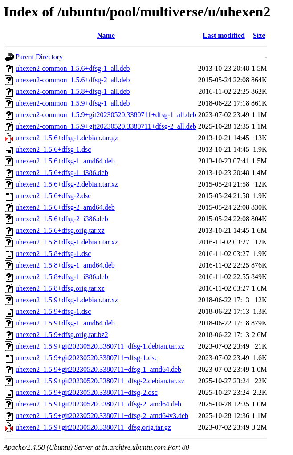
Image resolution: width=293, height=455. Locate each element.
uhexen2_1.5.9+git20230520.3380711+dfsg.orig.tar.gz (93, 427)
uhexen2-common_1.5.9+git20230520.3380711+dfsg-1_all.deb (106, 114)
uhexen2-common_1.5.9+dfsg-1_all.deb (73, 103)
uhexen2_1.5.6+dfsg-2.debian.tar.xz (67, 184)
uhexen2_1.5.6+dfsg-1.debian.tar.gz (67, 138)
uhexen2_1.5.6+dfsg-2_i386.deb (62, 219)
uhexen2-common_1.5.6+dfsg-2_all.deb (73, 80)
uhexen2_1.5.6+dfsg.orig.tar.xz (60, 230)
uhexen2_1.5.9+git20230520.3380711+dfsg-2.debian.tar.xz (100, 381)
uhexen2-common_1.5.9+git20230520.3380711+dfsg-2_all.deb (106, 126)
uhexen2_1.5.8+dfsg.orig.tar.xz (60, 288)
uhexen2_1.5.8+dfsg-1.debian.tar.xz (67, 242)
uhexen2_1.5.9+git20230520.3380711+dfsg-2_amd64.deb (98, 404)
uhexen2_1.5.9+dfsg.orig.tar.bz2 (62, 334)
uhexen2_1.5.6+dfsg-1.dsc (53, 149)
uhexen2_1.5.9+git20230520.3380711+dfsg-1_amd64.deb (98, 369)
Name (106, 35)
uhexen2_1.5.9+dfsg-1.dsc (53, 311)
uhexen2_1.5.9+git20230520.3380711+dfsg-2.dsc (87, 392)
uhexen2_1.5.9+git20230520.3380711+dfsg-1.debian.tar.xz (100, 346)
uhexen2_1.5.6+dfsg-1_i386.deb (62, 172)
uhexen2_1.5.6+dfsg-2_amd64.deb (65, 207)
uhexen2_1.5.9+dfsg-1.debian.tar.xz (67, 300)
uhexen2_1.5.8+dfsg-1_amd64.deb (65, 265)
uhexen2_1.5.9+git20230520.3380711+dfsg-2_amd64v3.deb (102, 415)
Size (259, 35)
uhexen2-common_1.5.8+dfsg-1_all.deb (73, 91)
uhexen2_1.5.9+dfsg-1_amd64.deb (65, 323)
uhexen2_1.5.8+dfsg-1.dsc (53, 253)
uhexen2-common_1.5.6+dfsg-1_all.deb (73, 68)
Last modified (224, 35)
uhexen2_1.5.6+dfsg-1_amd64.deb (65, 161)
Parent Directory (39, 57)
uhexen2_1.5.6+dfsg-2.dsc (53, 195)
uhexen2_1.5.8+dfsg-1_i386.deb (62, 276)
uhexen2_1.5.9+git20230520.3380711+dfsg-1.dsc (87, 358)
